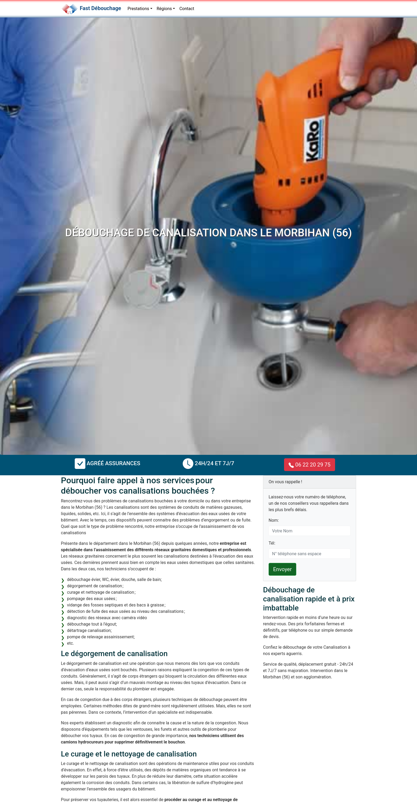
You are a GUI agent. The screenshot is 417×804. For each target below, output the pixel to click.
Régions (164, 8)
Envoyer (282, 569)
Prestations (138, 8)
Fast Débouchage (100, 8)
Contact (186, 8)
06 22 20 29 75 (309, 464)
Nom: (274, 520)
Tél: (272, 543)
